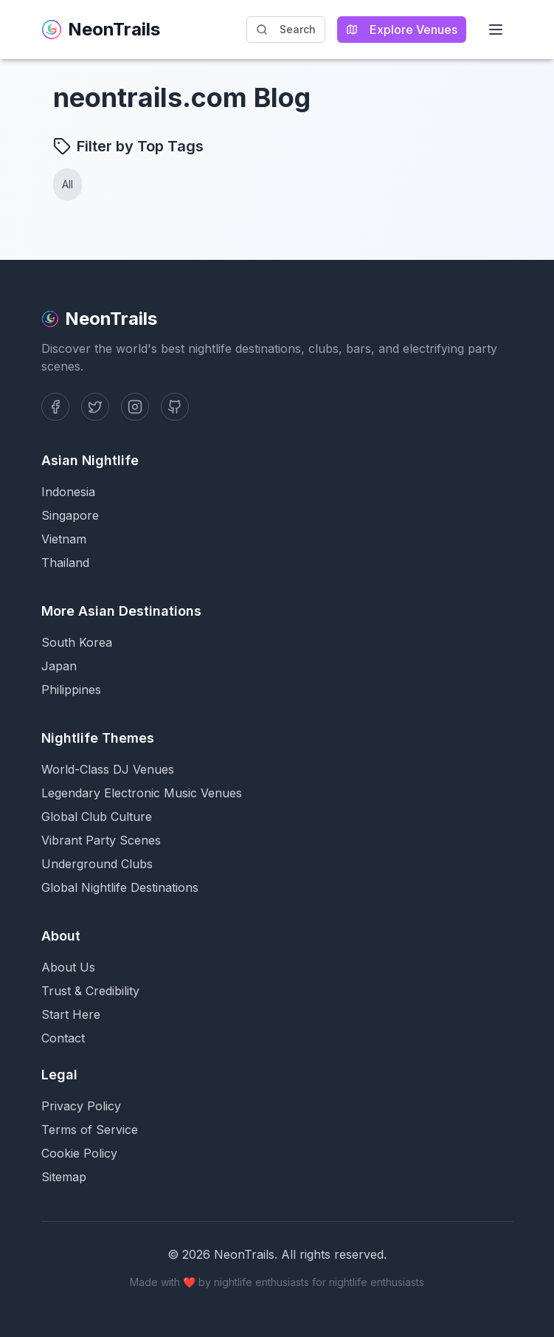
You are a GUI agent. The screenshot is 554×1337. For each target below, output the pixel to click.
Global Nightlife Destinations (119, 887)
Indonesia (68, 491)
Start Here (70, 1014)
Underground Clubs (97, 863)
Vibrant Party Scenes (101, 840)
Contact (63, 1038)
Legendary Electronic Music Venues (141, 793)
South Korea (76, 642)
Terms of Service (89, 1129)
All (67, 184)
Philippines (71, 689)
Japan (59, 666)
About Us (68, 967)
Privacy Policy (81, 1106)
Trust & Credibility (90, 990)
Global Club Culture (96, 816)
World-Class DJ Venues (107, 769)
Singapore (70, 515)
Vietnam (63, 539)
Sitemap (63, 1176)
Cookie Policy (79, 1153)
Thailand (65, 562)
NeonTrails (100, 29)
